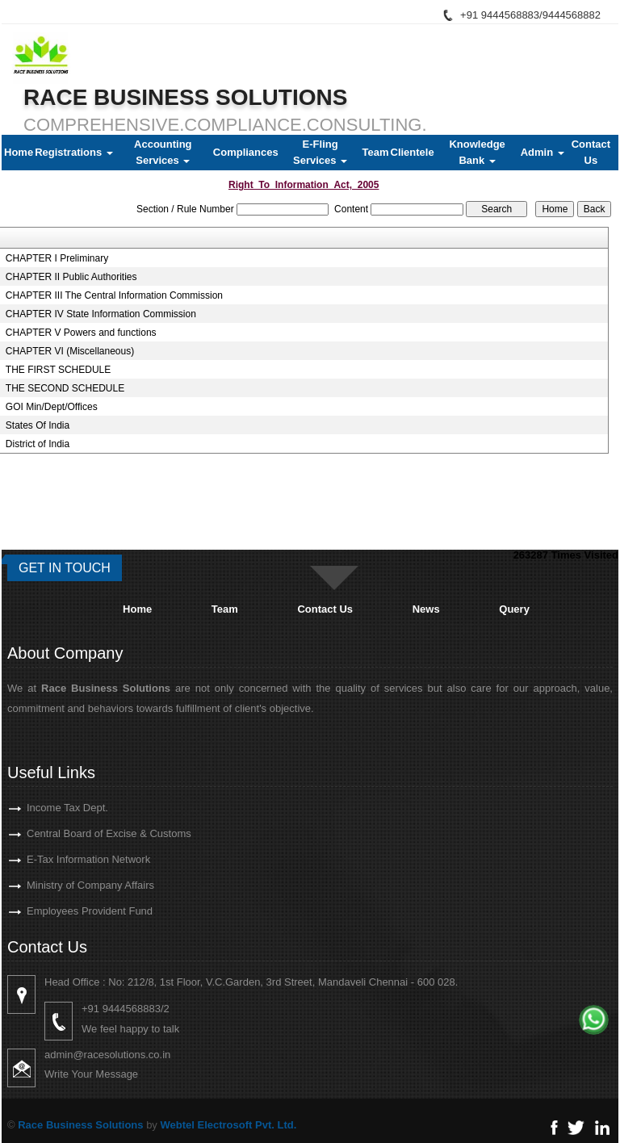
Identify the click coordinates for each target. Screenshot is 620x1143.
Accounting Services (163, 152)
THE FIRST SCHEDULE (58, 369)
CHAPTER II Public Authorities (71, 277)
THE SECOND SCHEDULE (65, 388)
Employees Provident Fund (66, 911)
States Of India (37, 425)
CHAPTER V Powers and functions (81, 332)
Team (375, 152)
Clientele (412, 152)
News (426, 609)
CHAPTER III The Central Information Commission (114, 295)
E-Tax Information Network (65, 859)
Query (514, 609)
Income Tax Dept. (44, 808)
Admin (542, 152)
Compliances (246, 152)
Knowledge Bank (477, 152)
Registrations (74, 152)
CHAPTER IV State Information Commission (101, 314)
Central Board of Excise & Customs (85, 833)
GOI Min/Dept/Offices (52, 406)
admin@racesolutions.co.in (131, 1055)
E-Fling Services (320, 152)
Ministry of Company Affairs (67, 885)
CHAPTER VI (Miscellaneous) (70, 351)
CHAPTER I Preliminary (57, 258)
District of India (37, 444)
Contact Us (591, 152)
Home (18, 152)
